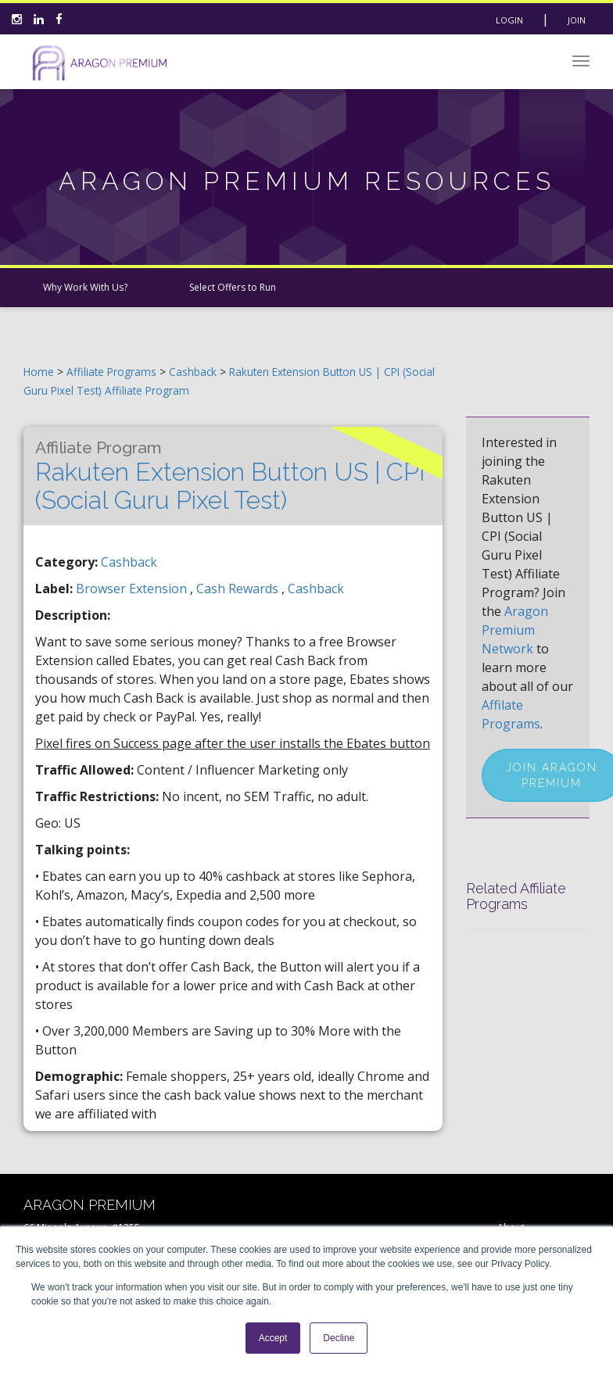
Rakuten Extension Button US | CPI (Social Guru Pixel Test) (230, 475)
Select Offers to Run (232, 287)
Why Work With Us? (85, 287)
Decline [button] (338, 1338)
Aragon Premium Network (515, 630)
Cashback (194, 371)
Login (509, 20)
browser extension (133, 588)
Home (38, 371)
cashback (316, 588)
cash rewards (238, 588)
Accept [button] (273, 1338)
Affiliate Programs (111, 371)
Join (577, 20)
